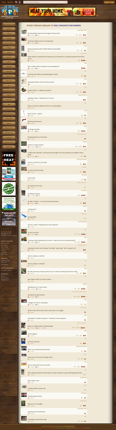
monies (9, 52)
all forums (9, 146)
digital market (9, 128)
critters (9, 33)
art (9, 85)
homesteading (9, 43)
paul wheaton (79, 428)
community (9, 71)
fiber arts (9, 80)
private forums (9, 142)
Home (4, 2)
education (9, 99)
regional (9, 95)
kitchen (9, 57)
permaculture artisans (8, 90)
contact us (28, 428)
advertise (35, 428)
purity (9, 62)
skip (9, 104)
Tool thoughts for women (67, 25)
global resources (9, 114)
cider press (9, 118)
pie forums (9, 137)
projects (9, 123)
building (9, 38)
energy (9, 47)
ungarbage (9, 66)
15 (43, 328)
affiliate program (43, 428)
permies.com (9, 132)
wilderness (9, 76)
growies (9, 29)
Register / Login (109, 2)
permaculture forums (9, 24)
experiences (8, 109)
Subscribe (10, 2)
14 (42, 328)
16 (44, 328)
